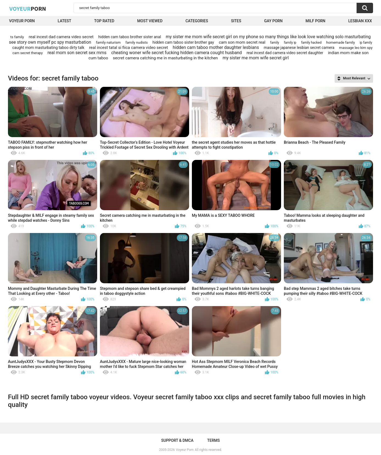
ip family (366, 43)
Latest (64, 21)
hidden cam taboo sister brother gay (183, 42)
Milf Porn (315, 21)
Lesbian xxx (360, 21)
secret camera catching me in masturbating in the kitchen (165, 58)
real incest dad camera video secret (61, 36)
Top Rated (104, 21)
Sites (236, 21)
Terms (213, 440)
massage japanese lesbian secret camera (299, 47)
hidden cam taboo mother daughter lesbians (216, 47)
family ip (290, 43)
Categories (197, 21)
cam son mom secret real (242, 42)
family (274, 43)
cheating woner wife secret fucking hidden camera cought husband (176, 52)
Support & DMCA (177, 440)
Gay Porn (273, 21)
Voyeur (27, 8)
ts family (17, 37)
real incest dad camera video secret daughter (284, 53)
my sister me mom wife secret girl (256, 57)
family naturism (108, 42)
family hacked (311, 43)
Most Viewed (150, 21)
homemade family (340, 42)
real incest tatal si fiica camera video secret (128, 47)
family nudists (136, 42)
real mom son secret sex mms (77, 52)
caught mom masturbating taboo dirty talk (48, 47)
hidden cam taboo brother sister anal (129, 37)
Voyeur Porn (22, 21)
